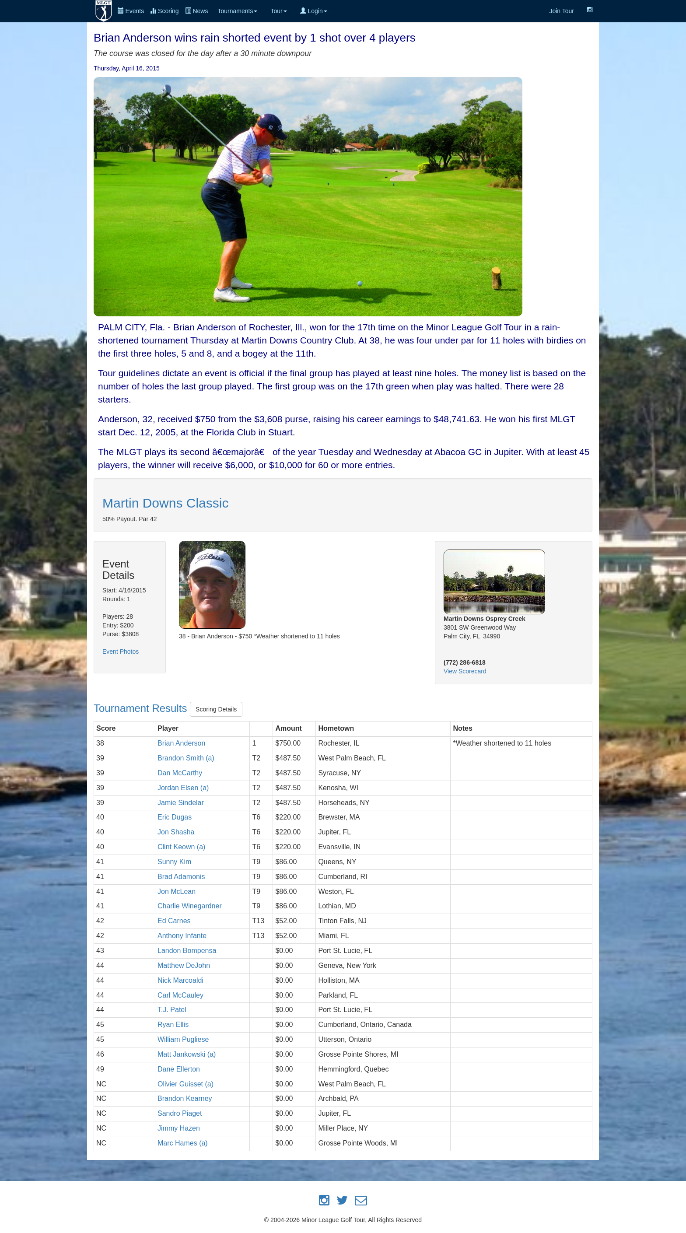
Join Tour (561, 10)
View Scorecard (465, 671)
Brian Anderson (181, 743)
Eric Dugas (175, 817)
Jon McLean (177, 891)
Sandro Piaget (180, 1113)
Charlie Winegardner (190, 906)
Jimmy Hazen (179, 1128)
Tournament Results (142, 708)
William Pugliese (183, 1039)
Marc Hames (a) (183, 1143)
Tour (278, 10)
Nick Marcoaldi (180, 980)
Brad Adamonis (181, 876)
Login (313, 10)
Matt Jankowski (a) (187, 1054)
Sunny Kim (174, 861)
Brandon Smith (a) (186, 758)
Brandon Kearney (185, 1098)
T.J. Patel (172, 1009)
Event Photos (120, 651)
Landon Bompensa (187, 950)
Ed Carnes (174, 921)
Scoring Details (216, 709)
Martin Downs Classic (165, 503)
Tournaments (237, 10)
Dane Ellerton (179, 1069)
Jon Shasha (176, 832)
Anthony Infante (182, 935)
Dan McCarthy (180, 773)
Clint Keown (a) (181, 847)
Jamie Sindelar (181, 802)
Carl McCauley (180, 995)
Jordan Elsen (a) (183, 788)
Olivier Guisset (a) (186, 1084)
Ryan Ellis (173, 1024)
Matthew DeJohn (184, 965)
